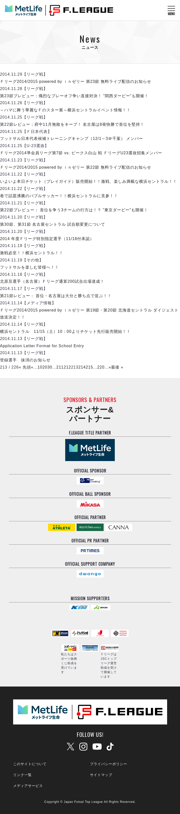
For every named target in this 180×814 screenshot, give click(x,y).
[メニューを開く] (171, 10)
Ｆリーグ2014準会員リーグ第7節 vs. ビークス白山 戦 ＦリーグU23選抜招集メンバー (81, 153)
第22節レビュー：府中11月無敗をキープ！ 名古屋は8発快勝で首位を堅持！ (72, 124)
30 (49, 367)
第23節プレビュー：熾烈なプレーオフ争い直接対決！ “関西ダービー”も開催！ (74, 96)
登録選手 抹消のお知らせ (25, 360)
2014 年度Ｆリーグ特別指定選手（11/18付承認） (47, 239)
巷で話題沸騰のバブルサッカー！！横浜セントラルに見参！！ (59, 196)
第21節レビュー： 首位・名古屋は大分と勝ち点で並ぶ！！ (56, 296)
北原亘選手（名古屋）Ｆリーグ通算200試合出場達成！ (52, 281)
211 (60, 367)
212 (67, 367)
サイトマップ (101, 775)
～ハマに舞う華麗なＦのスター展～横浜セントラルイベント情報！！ (65, 110)
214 (82, 367)
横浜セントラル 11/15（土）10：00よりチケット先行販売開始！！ (65, 331)
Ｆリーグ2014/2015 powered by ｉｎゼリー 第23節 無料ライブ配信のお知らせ (75, 81)
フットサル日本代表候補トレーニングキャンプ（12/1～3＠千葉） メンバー (71, 138)
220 (101, 367)
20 (44, 367)
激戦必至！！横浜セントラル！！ (31, 253)
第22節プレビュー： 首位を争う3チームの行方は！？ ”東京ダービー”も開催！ (74, 210)
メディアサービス (28, 786)
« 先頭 (25, 367)
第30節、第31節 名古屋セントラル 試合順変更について (52, 224)
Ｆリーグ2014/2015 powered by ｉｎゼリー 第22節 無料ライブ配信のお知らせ (75, 167)
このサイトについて (30, 764)
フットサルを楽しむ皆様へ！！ (29, 267)
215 (89, 367)
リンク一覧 (22, 775)
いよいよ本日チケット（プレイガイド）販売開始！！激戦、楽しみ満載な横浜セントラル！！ (88, 181)
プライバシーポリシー (108, 764)
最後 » (117, 367)
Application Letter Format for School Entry (42, 346)
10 (39, 367)
